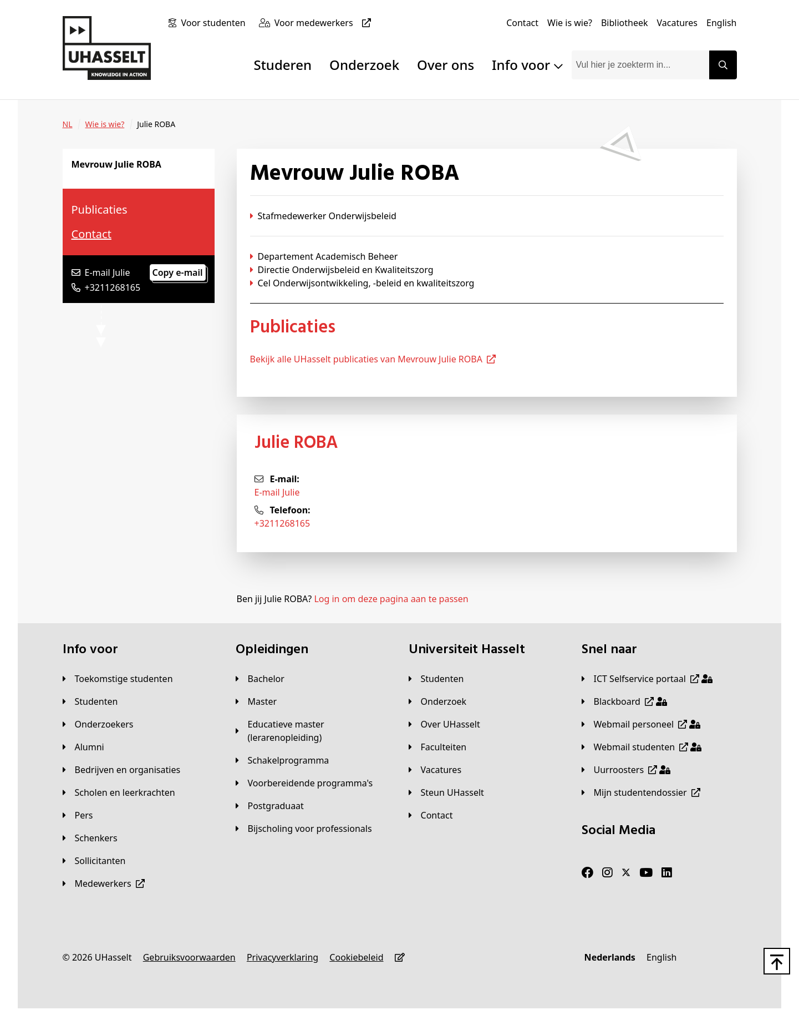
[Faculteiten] (438, 747)
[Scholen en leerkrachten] (119, 792)
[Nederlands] (609, 957)
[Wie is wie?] (569, 22)
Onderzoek (364, 64)
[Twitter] (626, 873)
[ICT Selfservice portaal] (647, 678)
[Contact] (522, 22)
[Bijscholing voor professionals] (304, 828)
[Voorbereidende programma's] (304, 783)
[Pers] (78, 815)
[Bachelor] (260, 678)
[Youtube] (646, 873)
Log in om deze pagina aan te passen (391, 599)
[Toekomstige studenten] (118, 678)
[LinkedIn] (666, 873)
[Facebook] (587, 873)
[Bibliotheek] (624, 22)
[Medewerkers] (104, 883)
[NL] (68, 124)
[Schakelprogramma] (282, 760)
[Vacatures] (677, 22)
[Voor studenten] (215, 22)
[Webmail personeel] (641, 724)
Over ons (445, 64)
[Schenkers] (90, 838)
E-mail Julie (277, 492)
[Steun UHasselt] (446, 792)
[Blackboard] (624, 701)
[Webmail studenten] (642, 747)
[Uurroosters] (626, 769)
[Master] (256, 701)
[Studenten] (90, 701)
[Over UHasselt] (444, 724)
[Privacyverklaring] (282, 957)
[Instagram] (607, 873)
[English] (721, 22)
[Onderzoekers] (98, 724)
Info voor (527, 64)
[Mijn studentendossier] (641, 792)
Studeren (282, 64)
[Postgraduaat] (270, 805)
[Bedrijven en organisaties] (122, 769)
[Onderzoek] (438, 701)
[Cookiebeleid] (356, 957)
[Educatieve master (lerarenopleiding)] (313, 731)
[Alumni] (83, 747)
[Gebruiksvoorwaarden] (189, 957)
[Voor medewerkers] (324, 22)
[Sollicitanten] (94, 860)
